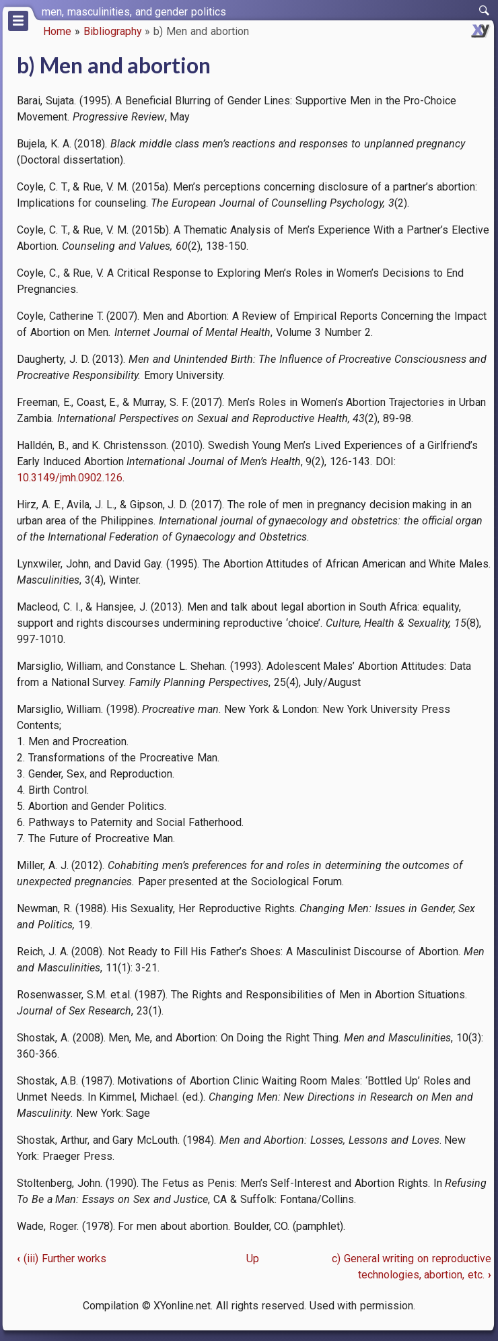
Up (252, 1258)
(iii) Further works (61, 1258)
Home (57, 31)
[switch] (484, 11)
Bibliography (112, 31)
